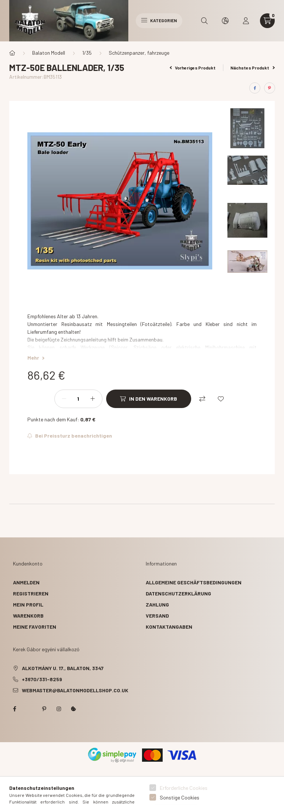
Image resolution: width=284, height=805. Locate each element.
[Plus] (92, 398)
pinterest (44, 709)
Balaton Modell (48, 53)
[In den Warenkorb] (148, 399)
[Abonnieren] (69, 436)
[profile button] (246, 20)
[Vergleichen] (202, 398)
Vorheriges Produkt (193, 67)
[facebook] (254, 88)
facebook (14, 709)
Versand (157, 615)
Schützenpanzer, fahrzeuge (139, 53)
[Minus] (64, 398)
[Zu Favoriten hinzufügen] (220, 398)
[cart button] (267, 20)
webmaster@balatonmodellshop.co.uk (75, 690)
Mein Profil (28, 604)
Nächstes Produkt (252, 67)
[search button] (204, 20)
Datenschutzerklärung (178, 593)
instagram (58, 709)
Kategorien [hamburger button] (159, 20)
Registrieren (30, 593)
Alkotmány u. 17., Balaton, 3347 (63, 668)
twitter (29, 709)
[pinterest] (269, 88)
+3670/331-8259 (42, 679)
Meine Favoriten (34, 627)
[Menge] (78, 399)
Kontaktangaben (169, 627)
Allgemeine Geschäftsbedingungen (193, 582)
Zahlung (157, 604)
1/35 (87, 53)
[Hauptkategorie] (12, 53)
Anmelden (26, 582)
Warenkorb (28, 615)
